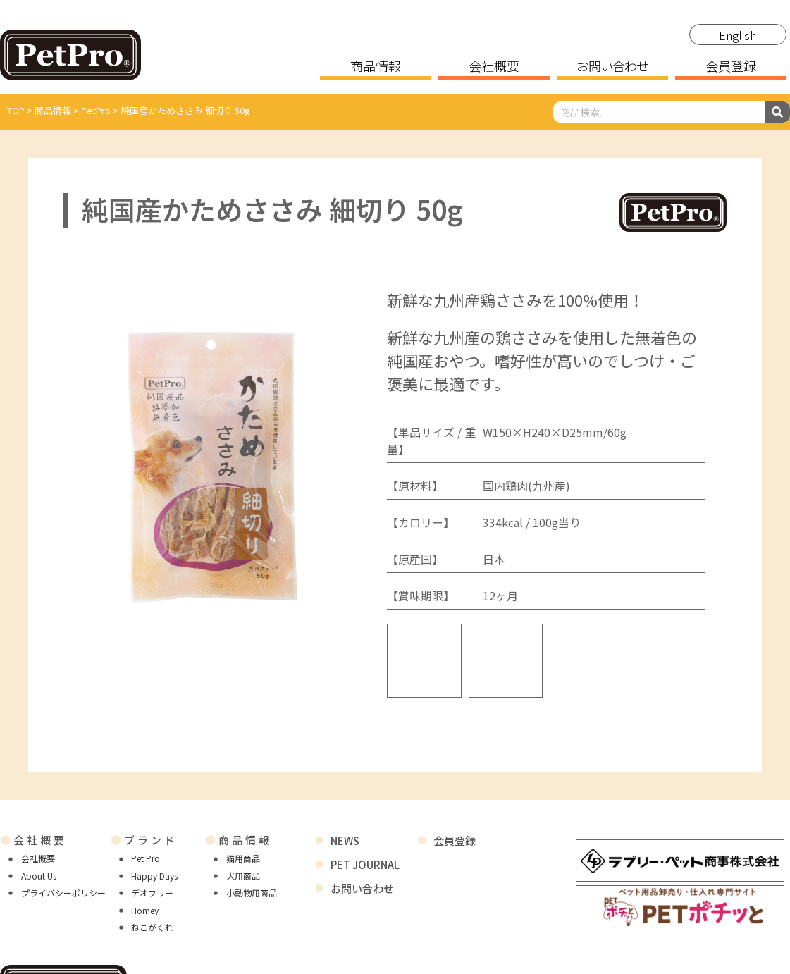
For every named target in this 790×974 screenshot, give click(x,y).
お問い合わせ (612, 67)
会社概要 (494, 67)
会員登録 (730, 67)
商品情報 (375, 67)
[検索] (777, 112)
